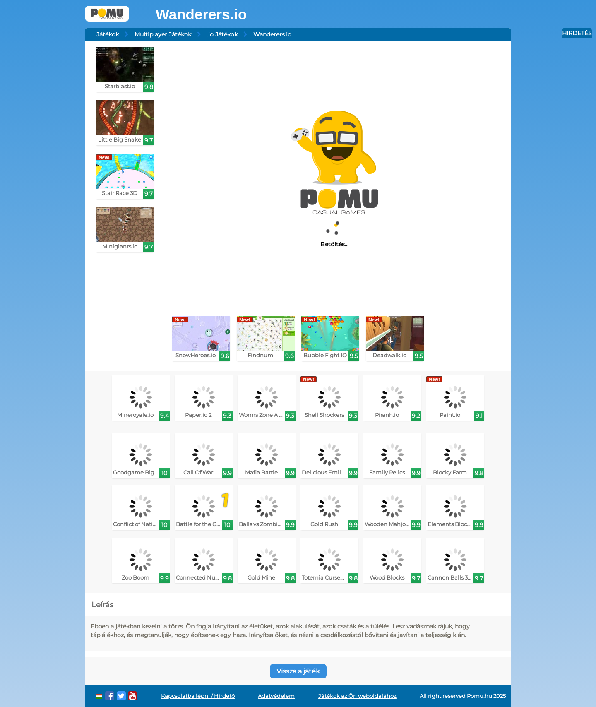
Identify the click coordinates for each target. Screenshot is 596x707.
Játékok (107, 34)
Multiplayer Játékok (163, 34)
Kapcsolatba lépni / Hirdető (198, 696)
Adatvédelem (276, 696)
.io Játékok (222, 34)
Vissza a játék (298, 671)
